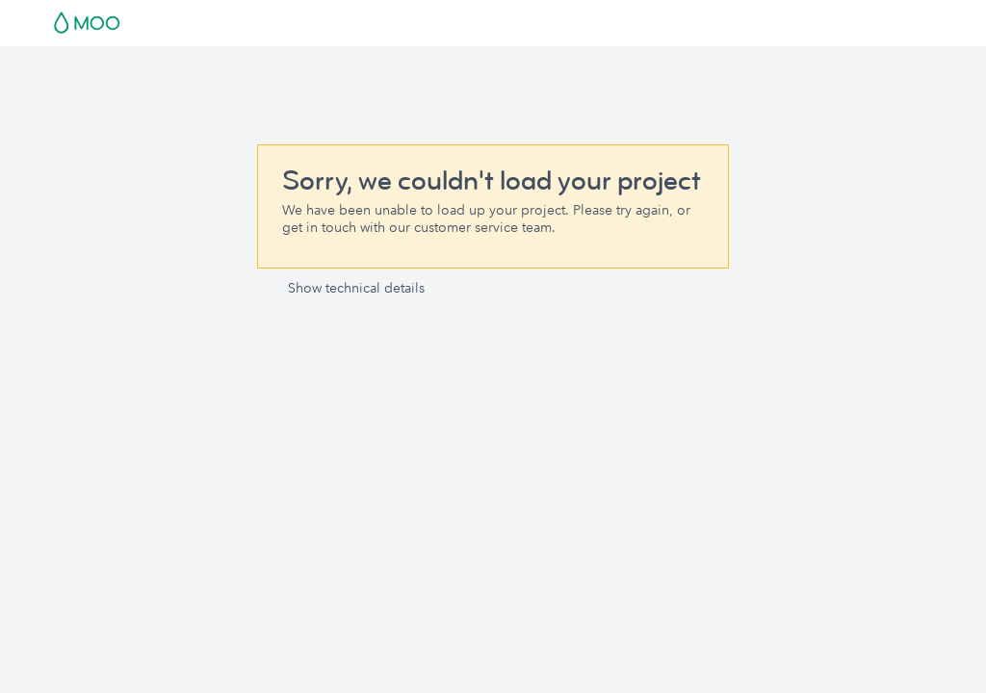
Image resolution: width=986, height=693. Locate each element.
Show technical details (356, 287)
